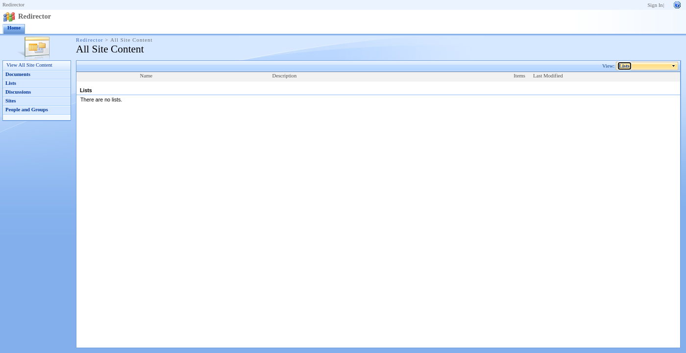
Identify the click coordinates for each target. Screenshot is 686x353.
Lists (10, 83)
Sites (10, 100)
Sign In (654, 5)
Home (14, 27)
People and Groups (26, 109)
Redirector (13, 4)
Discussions (18, 92)
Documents (17, 74)
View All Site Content (29, 65)
